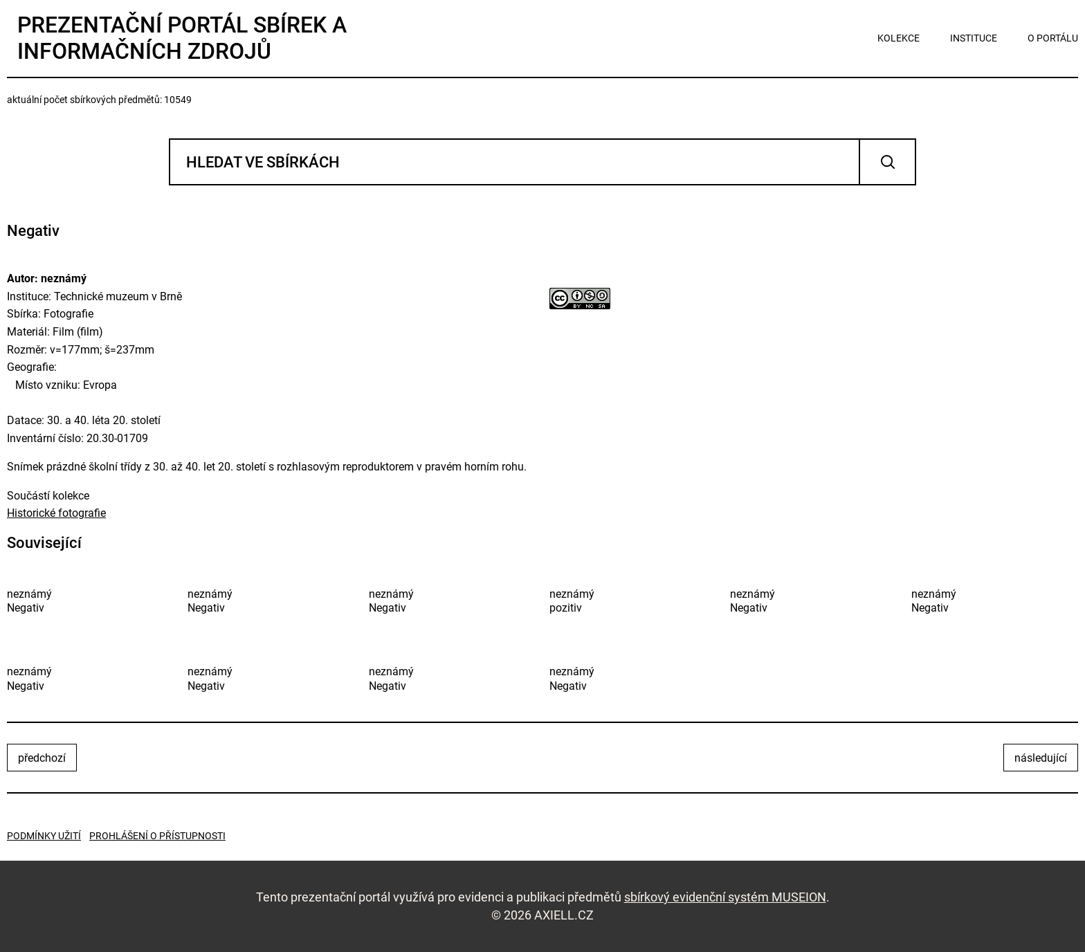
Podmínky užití (44, 835)
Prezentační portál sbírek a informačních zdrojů (182, 38)
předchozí (42, 758)
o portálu (1053, 38)
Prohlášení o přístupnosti (157, 835)
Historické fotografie (56, 513)
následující (1040, 758)
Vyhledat (887, 161)
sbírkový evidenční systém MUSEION (725, 897)
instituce (973, 38)
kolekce (898, 38)
